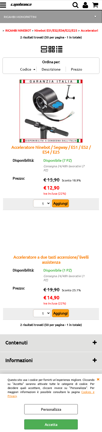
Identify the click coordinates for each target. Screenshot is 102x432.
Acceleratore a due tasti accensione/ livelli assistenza (51, 259)
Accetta (51, 424)
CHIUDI (97, 378)
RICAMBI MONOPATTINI (20, 17)
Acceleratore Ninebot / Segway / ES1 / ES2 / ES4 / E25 (51, 149)
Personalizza (51, 409)
